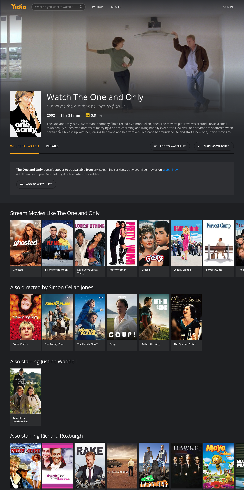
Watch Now (171, 170)
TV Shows (98, 7)
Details (52, 146)
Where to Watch (24, 146)
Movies (116, 7)
